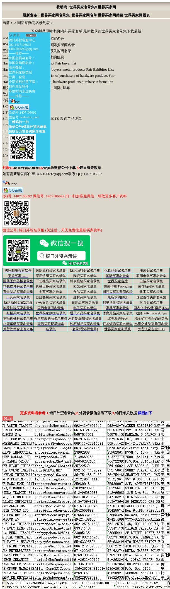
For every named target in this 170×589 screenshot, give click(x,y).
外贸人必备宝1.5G (151, 329)
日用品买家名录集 (85, 303)
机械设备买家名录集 (51, 286)
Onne (10, 184)
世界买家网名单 (84, 15)
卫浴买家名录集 (151, 281)
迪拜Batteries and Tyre (151, 313)
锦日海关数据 (90, 168)
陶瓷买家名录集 (85, 276)
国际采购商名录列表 (33, 23)
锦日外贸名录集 (26, 168)
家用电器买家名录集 (151, 276)
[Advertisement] (86, 371)
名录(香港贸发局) (85, 329)
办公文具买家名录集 (51, 303)
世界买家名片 (118, 281)
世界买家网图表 (137, 15)
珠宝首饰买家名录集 (151, 297)
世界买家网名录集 (55, 15)
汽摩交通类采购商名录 (151, 324)
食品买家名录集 (85, 292)
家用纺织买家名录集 (51, 276)
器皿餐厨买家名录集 (51, 297)
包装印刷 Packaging (118, 286)
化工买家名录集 (151, 292)
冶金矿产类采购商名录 (151, 318)
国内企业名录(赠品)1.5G (151, 308)
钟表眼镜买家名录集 (85, 281)
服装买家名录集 (151, 270)
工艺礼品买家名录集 (51, 281)
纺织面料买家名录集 (85, 270)
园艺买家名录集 (85, 286)
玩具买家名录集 (151, 303)
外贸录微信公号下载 (60, 168)
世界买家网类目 (110, 15)
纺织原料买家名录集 (51, 270)
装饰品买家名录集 (151, 286)
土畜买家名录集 (50, 292)
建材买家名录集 (85, 297)
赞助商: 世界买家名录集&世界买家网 (86, 7)
